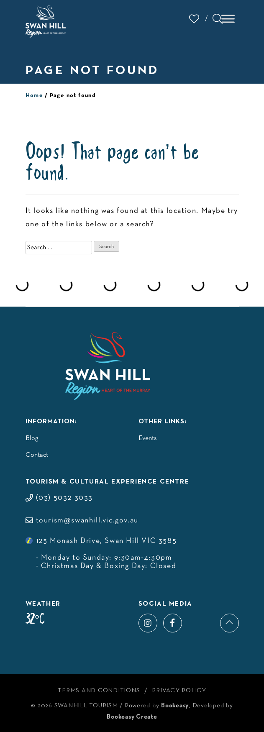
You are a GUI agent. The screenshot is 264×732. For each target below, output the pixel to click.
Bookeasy (175, 706)
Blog (32, 438)
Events (147, 438)
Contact (37, 455)
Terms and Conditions (99, 691)
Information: (51, 422)
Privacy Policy (179, 691)
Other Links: (162, 422)
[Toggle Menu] (228, 19)
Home (35, 95)
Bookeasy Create (132, 717)
